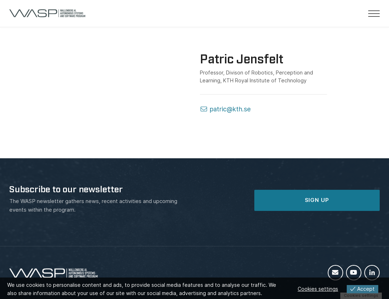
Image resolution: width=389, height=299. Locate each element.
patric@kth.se (225, 109)
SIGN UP (317, 200)
